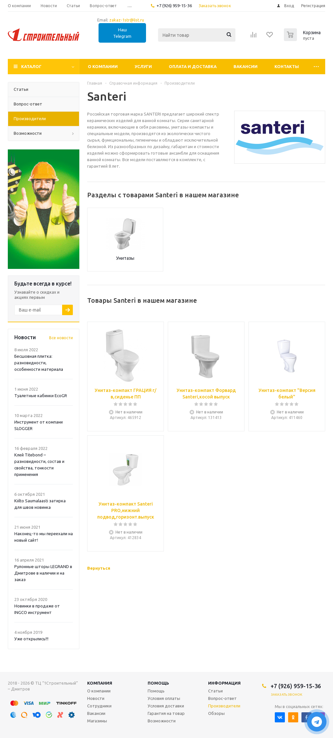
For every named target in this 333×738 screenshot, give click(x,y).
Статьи (215, 691)
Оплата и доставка (193, 66)
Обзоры (216, 713)
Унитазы (125, 258)
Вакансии (245, 66)
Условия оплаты (164, 698)
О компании (103, 66)
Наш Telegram (122, 32)
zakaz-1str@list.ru (126, 20)
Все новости (61, 338)
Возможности (162, 720)
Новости (95, 698)
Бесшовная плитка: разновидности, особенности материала (38, 362)
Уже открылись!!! (31, 638)
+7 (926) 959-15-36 (174, 5)
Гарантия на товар (166, 713)
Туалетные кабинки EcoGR (40, 395)
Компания (99, 683)
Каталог (31, 66)
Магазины (97, 720)
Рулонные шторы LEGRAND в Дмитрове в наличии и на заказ (43, 573)
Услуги (143, 66)
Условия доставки (166, 705)
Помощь (158, 683)
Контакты (286, 66)
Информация (224, 683)
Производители (224, 705)
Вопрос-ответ (222, 698)
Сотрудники (99, 705)
